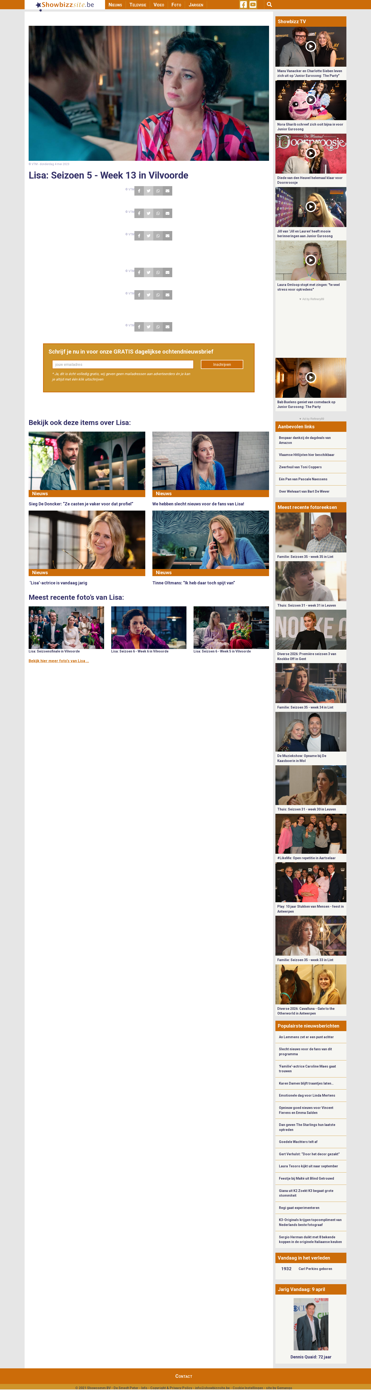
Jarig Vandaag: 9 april (301, 1289)
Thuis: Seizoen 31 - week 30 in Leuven (306, 809)
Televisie (137, 5)
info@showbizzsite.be (212, 1388)
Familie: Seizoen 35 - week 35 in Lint (305, 557)
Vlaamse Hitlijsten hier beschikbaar (307, 455)
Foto (176, 5)
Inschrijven (222, 364)
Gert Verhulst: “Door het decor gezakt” (309, 1154)
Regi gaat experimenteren (299, 1208)
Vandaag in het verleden (304, 1258)
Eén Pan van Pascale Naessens (303, 479)
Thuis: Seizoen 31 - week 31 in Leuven (306, 605)
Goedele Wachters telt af (298, 1142)
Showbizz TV (292, 21)
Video (159, 5)
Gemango (284, 1388)
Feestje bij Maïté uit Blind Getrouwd (306, 1178)
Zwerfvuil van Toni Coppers (300, 467)
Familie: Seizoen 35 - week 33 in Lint (305, 960)
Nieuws (115, 5)
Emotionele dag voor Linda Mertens (307, 1095)
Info (144, 1388)
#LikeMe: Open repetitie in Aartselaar (306, 858)
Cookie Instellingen (248, 1388)
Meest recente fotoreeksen (307, 507)
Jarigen (196, 5)
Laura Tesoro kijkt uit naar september (308, 1166)
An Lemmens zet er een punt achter (306, 1037)
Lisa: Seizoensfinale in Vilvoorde (54, 651)
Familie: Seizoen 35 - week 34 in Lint (305, 707)
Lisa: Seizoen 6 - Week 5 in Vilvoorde (222, 651)
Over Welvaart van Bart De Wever (304, 491)
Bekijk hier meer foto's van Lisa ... (59, 661)
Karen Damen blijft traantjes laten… (306, 1083)
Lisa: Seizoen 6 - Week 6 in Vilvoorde (139, 651)
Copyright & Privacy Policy (171, 1388)
